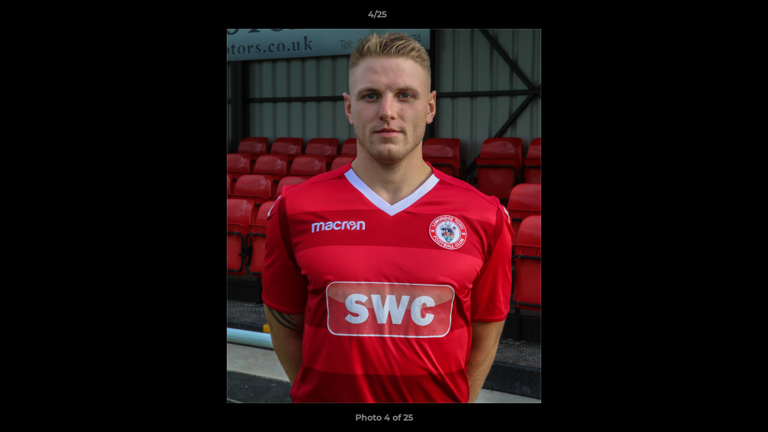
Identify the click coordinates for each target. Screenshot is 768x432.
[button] (717, 17)
